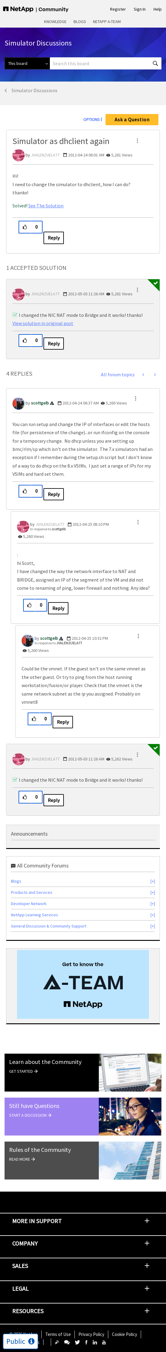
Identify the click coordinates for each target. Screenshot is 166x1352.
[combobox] (105, 63)
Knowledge (55, 21)
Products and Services (31, 892)
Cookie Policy (124, 1334)
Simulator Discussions (34, 90)
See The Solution (46, 206)
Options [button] (91, 119)
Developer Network (29, 903)
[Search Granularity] (27, 63)
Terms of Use (58, 1334)
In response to (48, 529)
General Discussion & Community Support (48, 926)
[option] (83, 984)
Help (158, 9)
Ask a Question (132, 119)
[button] (137, 140)
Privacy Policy (91, 1334)
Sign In (140, 9)
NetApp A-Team (107, 21)
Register (118, 9)
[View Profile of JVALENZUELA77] (45, 155)
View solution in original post (42, 323)
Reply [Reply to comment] (54, 344)
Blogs (80, 21)
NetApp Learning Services (34, 915)
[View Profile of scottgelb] (40, 403)
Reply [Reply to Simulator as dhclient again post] (54, 238)
